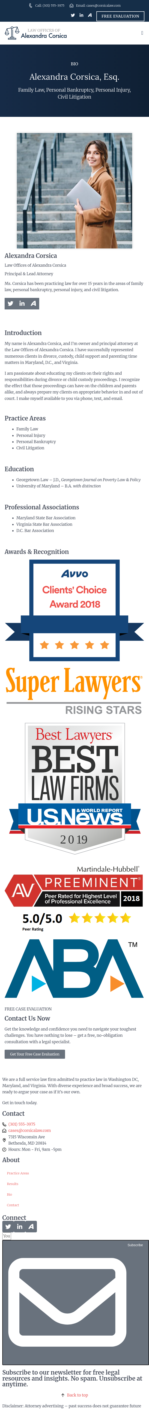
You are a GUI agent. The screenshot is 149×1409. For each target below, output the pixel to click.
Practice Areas (18, 1173)
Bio (9, 1194)
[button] (142, 33)
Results (12, 1184)
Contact (13, 1205)
